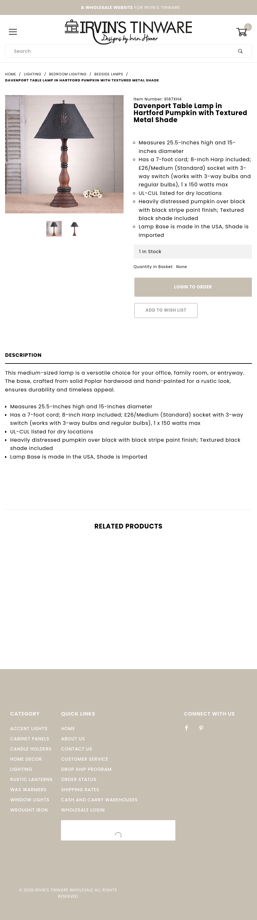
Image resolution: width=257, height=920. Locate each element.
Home (68, 728)
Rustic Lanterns (31, 779)
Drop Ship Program (86, 769)
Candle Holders (31, 749)
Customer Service (84, 759)
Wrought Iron (29, 810)
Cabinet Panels (29, 739)
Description (23, 355)
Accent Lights (29, 728)
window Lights (30, 800)
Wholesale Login (83, 810)
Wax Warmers (28, 789)
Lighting (21, 769)
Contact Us (76, 749)
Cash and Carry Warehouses (99, 800)
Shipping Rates (80, 789)
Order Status (78, 779)
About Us (73, 739)
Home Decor (26, 759)
